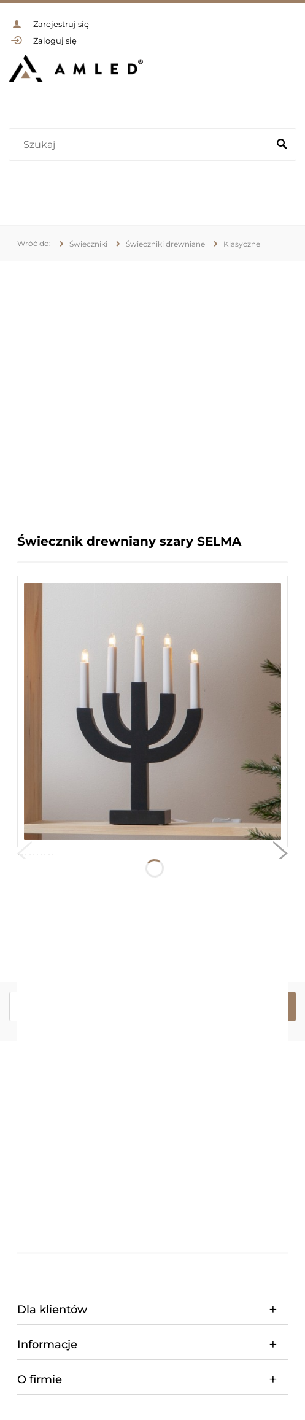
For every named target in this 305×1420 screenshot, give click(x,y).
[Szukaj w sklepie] (141, 145)
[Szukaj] (282, 145)
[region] (152, 388)
